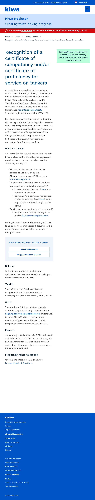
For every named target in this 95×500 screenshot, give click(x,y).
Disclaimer (9, 446)
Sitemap (8, 450)
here (44, 189)
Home (7, 37)
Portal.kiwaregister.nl (20, 179)
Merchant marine (31, 37)
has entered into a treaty (30, 110)
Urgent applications (12, 430)
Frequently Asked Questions (18, 363)
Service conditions (12, 462)
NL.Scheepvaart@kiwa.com (35, 216)
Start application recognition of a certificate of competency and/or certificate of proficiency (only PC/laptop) (73, 56)
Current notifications (13, 459)
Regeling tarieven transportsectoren (22, 314)
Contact (8, 426)
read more (26, 30)
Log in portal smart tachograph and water (50, 2)
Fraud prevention (11, 466)
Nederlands (80, 2)
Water (17, 37)
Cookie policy (10, 438)
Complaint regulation (13, 470)
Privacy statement (12, 442)
